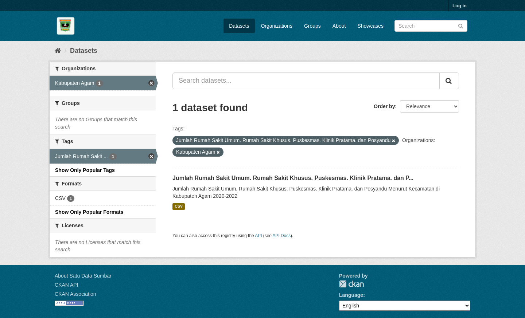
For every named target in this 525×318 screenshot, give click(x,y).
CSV (179, 206)
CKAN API (66, 285)
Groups (312, 26)
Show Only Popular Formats (89, 212)
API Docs (282, 235)
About (339, 26)
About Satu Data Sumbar (83, 276)
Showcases (370, 26)
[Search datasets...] (306, 80)
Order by (384, 106)
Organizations (276, 26)
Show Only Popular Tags (85, 170)
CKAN (351, 284)
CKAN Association (75, 294)
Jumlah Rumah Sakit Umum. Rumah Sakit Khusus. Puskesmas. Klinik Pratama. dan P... (292, 178)
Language (351, 295)
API (258, 235)
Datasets (239, 26)
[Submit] (461, 25)
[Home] (58, 50)
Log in (459, 5)
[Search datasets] (430, 26)
